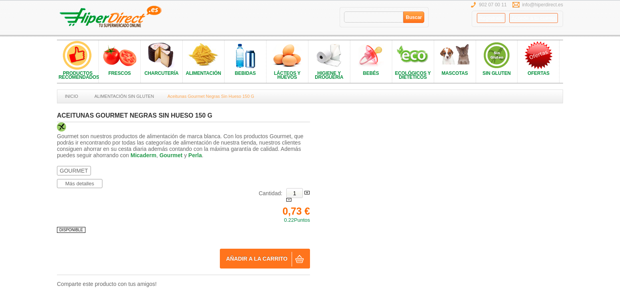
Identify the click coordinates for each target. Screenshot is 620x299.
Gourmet (170, 155)
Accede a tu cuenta (534, 18)
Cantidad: (270, 193)
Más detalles (79, 184)
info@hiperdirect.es (542, 5)
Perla (195, 155)
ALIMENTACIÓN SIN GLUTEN (124, 96)
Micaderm (143, 155)
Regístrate (491, 18)
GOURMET (74, 171)
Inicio (71, 96)
